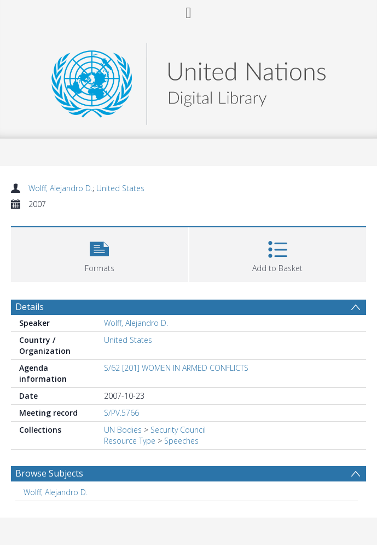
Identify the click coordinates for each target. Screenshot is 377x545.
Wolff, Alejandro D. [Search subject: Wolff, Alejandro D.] (56, 492)
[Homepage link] (188, 81)
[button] (99, 253)
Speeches (181, 440)
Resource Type (129, 440)
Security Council (178, 429)
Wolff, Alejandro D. (60, 188)
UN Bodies (123, 429)
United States (120, 188)
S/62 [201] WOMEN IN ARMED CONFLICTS (176, 368)
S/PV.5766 (121, 413)
